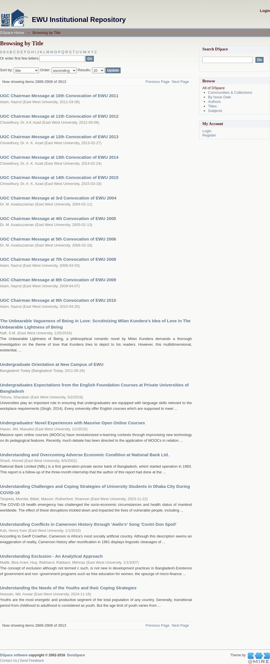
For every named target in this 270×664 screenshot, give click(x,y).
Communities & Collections (230, 92)
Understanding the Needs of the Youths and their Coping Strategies (68, 587)
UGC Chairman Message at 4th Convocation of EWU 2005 (58, 218)
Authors (214, 101)
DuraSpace (76, 655)
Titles (212, 106)
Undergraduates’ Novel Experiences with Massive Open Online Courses (72, 422)
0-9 (2, 52)
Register (209, 135)
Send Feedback (32, 661)
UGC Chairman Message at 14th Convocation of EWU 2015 (59, 177)
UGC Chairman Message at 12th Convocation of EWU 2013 (59, 136)
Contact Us (8, 661)
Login (265, 11)
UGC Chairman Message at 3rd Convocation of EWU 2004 (58, 197)
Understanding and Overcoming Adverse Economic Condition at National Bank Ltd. (84, 454)
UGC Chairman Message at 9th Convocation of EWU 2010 (58, 300)
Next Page (180, 82)
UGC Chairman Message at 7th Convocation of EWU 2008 (58, 259)
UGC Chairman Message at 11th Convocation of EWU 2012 (59, 116)
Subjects (215, 111)
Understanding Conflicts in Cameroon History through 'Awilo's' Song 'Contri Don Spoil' (88, 524)
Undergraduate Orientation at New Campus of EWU (51, 364)
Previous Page (158, 82)
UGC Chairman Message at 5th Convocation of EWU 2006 (58, 239)
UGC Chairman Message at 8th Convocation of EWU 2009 (58, 279)
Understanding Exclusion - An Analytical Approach (51, 556)
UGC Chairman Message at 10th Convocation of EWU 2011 (59, 95)
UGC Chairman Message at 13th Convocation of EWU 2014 (59, 157)
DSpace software (14, 655)
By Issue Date (219, 97)
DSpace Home (12, 32)
